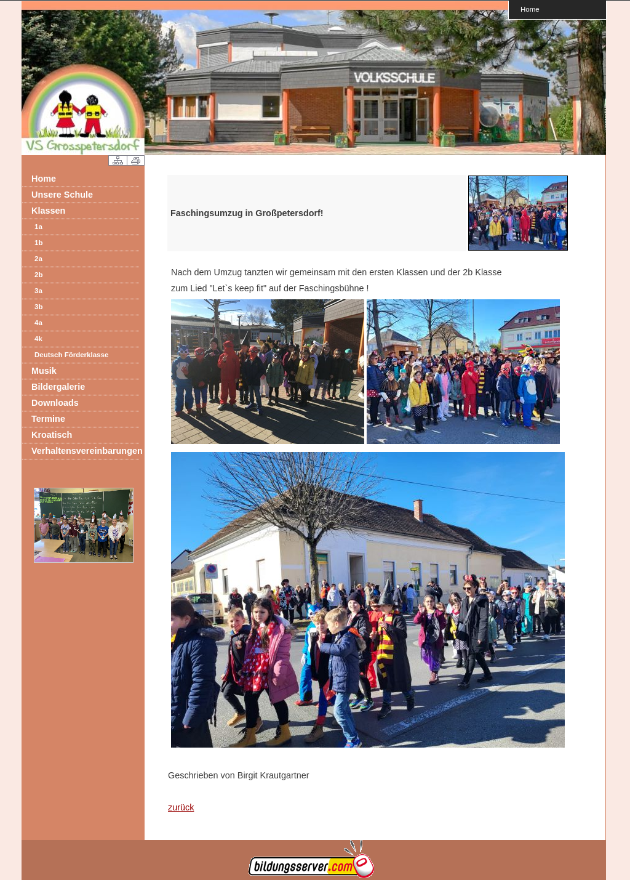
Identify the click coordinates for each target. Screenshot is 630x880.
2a (38, 258)
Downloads (55, 403)
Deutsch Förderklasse (71, 354)
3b (38, 306)
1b (38, 242)
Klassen (48, 211)
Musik (44, 371)
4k (38, 338)
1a (38, 226)
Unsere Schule (62, 195)
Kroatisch (51, 435)
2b (38, 274)
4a (38, 322)
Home (530, 9)
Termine (48, 419)
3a (38, 290)
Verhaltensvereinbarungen (85, 451)
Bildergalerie (58, 387)
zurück (181, 807)
